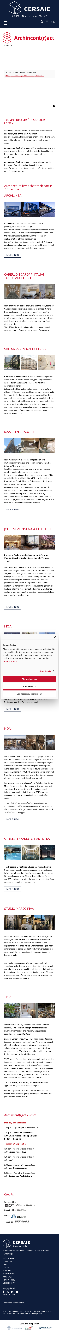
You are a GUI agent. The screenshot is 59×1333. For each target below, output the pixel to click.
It (51, 22)
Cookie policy (8, 1283)
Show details (45, 671)
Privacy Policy (9, 1279)
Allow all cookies (29, 679)
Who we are (8, 1258)
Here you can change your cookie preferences (24, 75)
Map (5, 1264)
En (54, 22)
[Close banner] (55, 637)
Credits (6, 1267)
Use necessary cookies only (29, 694)
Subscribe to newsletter (14, 1302)
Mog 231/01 (8, 1276)
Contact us (7, 1261)
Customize (29, 686)
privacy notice (10, 661)
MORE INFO (12, 254)
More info (12, 509)
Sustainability (8, 1273)
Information (8, 1270)
